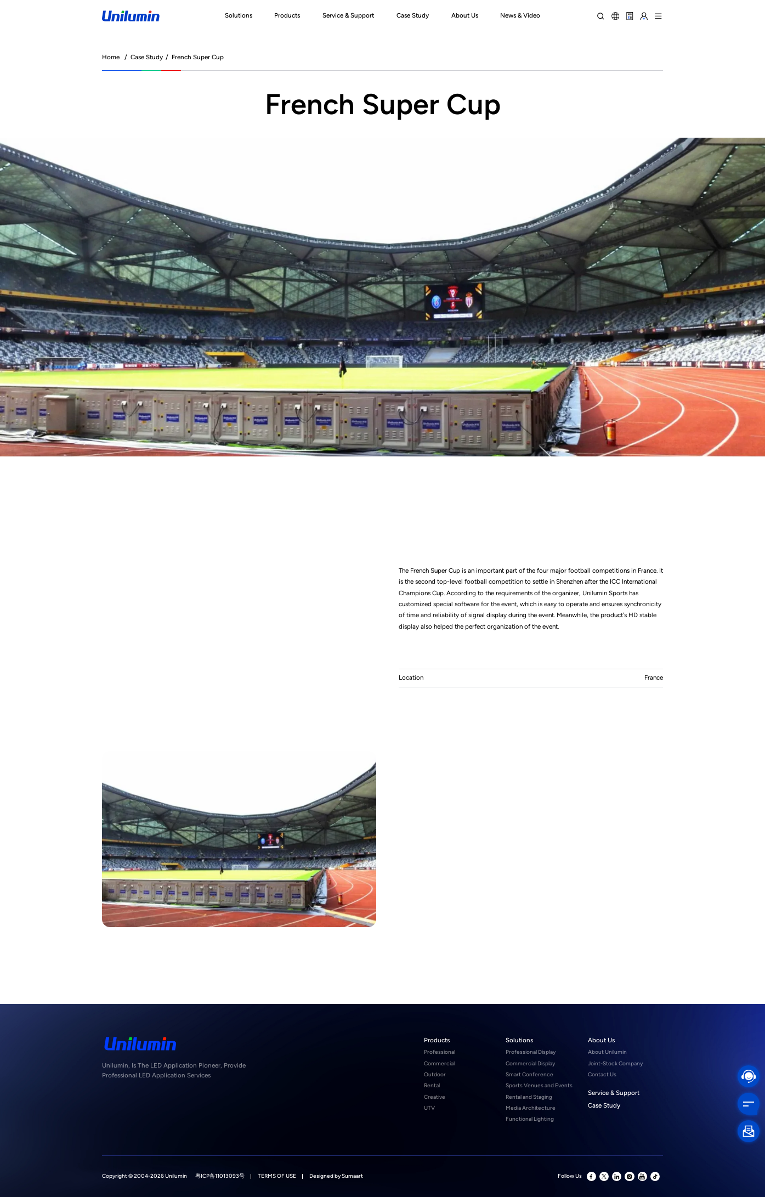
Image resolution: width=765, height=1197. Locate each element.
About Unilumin (607, 1051)
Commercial (439, 1063)
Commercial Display (530, 1063)
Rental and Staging (529, 1096)
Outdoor (435, 1074)
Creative (434, 1096)
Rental (432, 1085)
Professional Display (531, 1051)
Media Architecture (531, 1107)
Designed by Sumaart (336, 1175)
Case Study (147, 57)
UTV (429, 1107)
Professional (439, 1051)
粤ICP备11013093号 (220, 1175)
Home (111, 57)
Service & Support (613, 1093)
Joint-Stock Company (615, 1063)
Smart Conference (529, 1074)
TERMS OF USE (277, 1175)
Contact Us (602, 1074)
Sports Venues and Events (539, 1085)
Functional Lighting (530, 1118)
